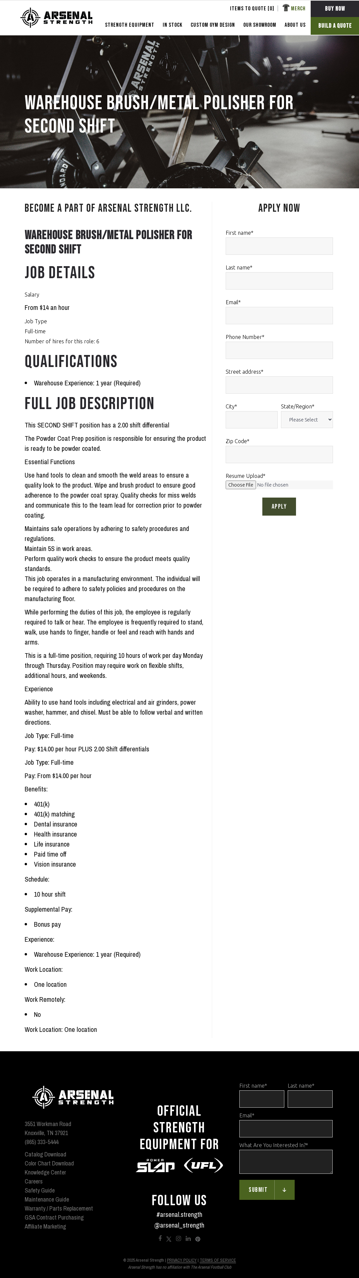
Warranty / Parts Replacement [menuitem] (59, 1208)
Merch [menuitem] (298, 8)
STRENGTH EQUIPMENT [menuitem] (129, 25)
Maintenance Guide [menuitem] (47, 1199)
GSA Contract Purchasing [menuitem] (54, 1217)
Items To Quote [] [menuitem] (252, 8)
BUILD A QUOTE (335, 25)
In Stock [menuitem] (172, 25)
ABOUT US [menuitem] (295, 25)
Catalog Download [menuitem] (45, 1154)
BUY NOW (335, 8)
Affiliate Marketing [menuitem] (45, 1226)
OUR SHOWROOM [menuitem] (259, 25)
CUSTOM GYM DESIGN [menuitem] (213, 25)
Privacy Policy (182, 1260)
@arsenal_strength (179, 1225)
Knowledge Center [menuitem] (45, 1172)
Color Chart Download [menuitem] (49, 1163)
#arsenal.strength (179, 1214)
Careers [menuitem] (34, 1181)
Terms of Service (218, 1260)
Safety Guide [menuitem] (40, 1190)
